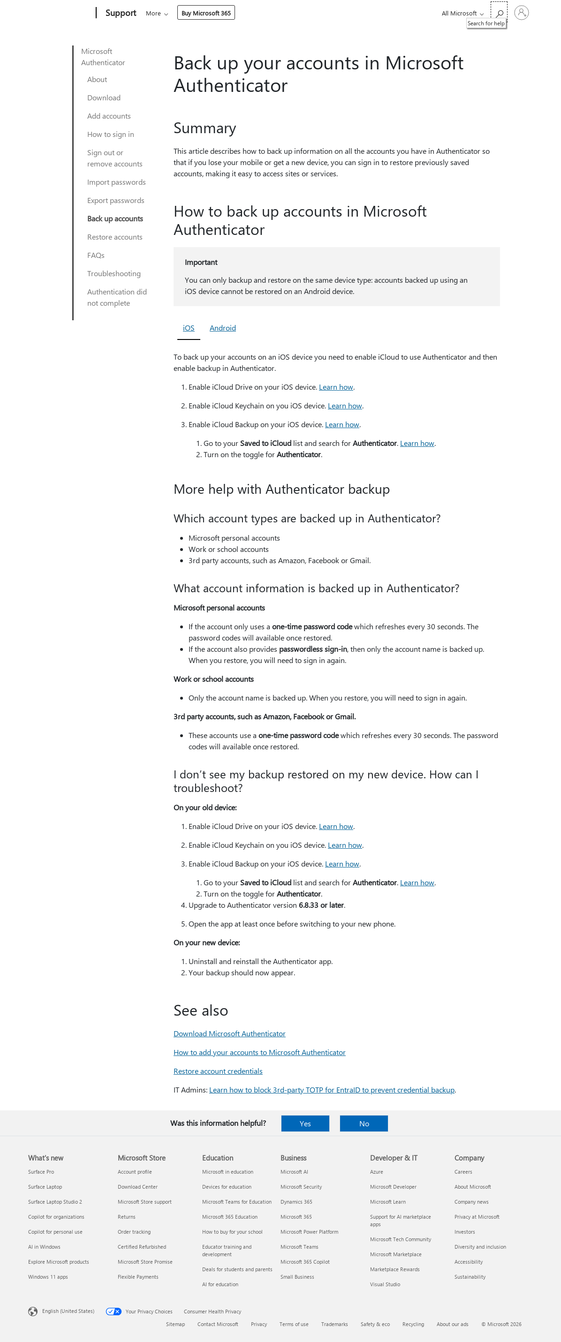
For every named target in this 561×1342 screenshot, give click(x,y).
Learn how (336, 387)
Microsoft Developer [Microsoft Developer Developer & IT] (393, 1186)
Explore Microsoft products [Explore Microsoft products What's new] (58, 1261)
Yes (305, 1123)
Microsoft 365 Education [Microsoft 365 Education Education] (230, 1216)
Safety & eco (375, 1323)
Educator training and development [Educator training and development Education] (226, 1250)
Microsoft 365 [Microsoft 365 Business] (296, 1216)
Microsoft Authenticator (103, 56)
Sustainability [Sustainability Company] (470, 1276)
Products (232, 13)
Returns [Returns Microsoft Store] (127, 1216)
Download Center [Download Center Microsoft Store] (138, 1186)
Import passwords (116, 182)
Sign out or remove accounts (115, 157)
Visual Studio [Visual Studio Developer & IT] (385, 1284)
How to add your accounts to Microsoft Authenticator (260, 1052)
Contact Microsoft (217, 1323)
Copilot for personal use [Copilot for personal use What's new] (55, 1231)
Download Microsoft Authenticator (230, 1033)
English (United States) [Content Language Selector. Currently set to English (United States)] (68, 1310)
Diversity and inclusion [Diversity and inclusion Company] (480, 1246)
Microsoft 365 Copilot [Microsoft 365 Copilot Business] (305, 1261)
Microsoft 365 (163, 13)
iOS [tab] (189, 327)
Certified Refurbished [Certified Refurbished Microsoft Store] (142, 1246)
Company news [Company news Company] (472, 1201)
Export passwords (115, 200)
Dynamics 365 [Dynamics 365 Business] (296, 1201)
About (97, 79)
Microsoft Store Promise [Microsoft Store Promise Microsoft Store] (145, 1261)
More (308, 13)
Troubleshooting (114, 273)
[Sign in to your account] (521, 12)
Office (200, 13)
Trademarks (334, 1323)
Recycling (413, 1323)
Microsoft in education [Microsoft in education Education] (227, 1171)
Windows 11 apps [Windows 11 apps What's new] (48, 1276)
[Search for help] (499, 12)
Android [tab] (223, 327)
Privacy (259, 1323)
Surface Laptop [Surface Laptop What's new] (45, 1186)
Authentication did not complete (117, 297)
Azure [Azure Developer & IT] (376, 1171)
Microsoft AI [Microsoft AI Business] (294, 1171)
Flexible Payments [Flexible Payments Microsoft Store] (138, 1276)
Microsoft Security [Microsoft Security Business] (301, 1186)
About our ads (453, 1323)
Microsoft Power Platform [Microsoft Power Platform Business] (309, 1231)
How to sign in (110, 134)
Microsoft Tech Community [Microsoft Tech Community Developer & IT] (400, 1239)
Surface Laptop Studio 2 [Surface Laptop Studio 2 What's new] (55, 1201)
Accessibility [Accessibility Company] (469, 1261)
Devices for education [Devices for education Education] (226, 1186)
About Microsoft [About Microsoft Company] (473, 1186)
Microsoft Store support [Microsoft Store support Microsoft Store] (145, 1201)
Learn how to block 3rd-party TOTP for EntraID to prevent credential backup (332, 1089)
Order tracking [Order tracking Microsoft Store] (134, 1231)
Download (104, 97)
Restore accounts (115, 236)
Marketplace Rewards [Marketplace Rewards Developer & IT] (395, 1269)
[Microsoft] (60, 13)
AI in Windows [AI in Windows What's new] (44, 1246)
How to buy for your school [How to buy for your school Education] (232, 1231)
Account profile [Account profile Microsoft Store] (135, 1171)
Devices (272, 13)
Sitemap (175, 1323)
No (364, 1123)
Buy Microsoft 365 (361, 13)
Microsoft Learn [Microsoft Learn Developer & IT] (388, 1201)
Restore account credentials (218, 1071)
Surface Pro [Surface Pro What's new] (41, 1171)
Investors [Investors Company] (465, 1231)
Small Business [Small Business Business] (297, 1276)
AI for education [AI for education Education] (220, 1284)
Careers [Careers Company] (463, 1171)
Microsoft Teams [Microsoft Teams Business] (299, 1246)
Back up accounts (115, 218)
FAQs (96, 255)
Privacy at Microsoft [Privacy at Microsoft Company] (477, 1216)
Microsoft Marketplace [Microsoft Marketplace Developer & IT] (396, 1254)
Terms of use (294, 1323)
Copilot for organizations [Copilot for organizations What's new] (56, 1216)
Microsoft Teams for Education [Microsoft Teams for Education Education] (237, 1201)
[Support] (120, 13)
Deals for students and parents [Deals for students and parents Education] (237, 1269)
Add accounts (109, 116)
